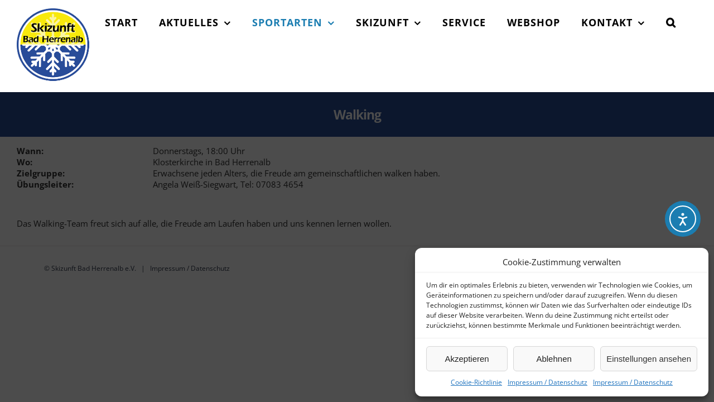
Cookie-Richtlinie (476, 382)
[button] (692, 114)
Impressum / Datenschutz (547, 382)
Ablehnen (553, 358)
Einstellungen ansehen (648, 358)
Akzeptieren (467, 358)
